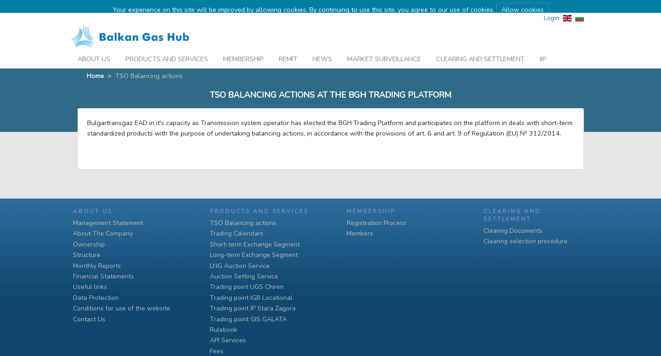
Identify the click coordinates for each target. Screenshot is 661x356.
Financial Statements (103, 276)
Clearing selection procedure (525, 241)
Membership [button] (243, 47)
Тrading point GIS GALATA (248, 319)
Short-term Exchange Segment (255, 244)
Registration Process (376, 223)
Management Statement (108, 223)
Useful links (90, 287)
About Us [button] (94, 47)
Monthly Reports (97, 266)
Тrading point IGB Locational (251, 297)
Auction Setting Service (244, 276)
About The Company (103, 233)
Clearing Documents (513, 230)
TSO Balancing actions (243, 223)
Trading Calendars (236, 233)
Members (360, 233)
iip (543, 47)
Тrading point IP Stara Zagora (253, 308)
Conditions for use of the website (121, 308)
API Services (228, 340)
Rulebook (223, 329)
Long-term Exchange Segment (254, 255)
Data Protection (96, 297)
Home (95, 63)
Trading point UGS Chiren (247, 287)
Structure (86, 255)
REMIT (288, 47)
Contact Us (89, 319)
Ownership (89, 244)
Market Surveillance (384, 47)
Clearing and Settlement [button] (480, 47)
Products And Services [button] (166, 47)
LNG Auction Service (240, 266)
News (322, 47)
